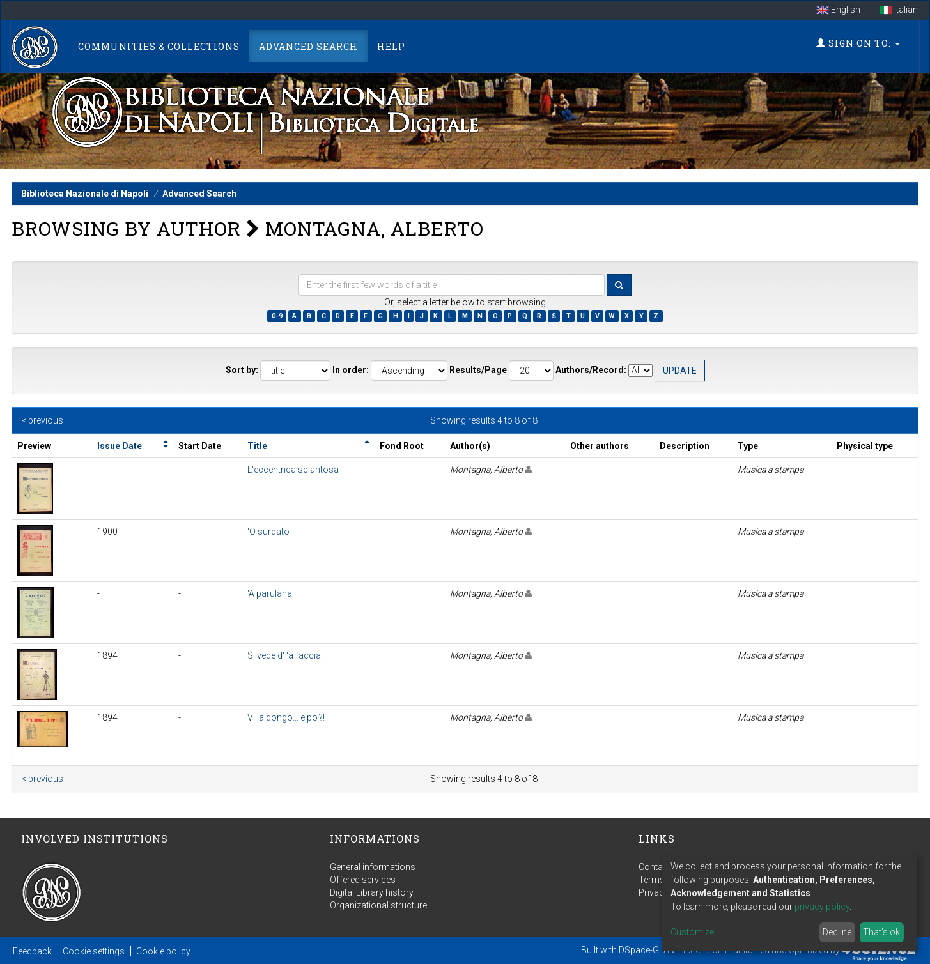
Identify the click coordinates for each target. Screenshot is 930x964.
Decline (837, 932)
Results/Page (478, 370)
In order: (350, 370)
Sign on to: (858, 43)
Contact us (661, 867)
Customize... (695, 932)
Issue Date (119, 446)
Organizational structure (378, 905)
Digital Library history (372, 892)
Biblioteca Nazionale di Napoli (84, 193)
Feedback (32, 951)
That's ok (881, 932)
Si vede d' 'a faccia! (285, 655)
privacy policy (821, 906)
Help (391, 46)
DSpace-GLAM (648, 950)
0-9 (277, 316)
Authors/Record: (590, 370)
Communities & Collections (159, 46)
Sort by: (242, 370)
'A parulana (269, 593)
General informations (372, 867)
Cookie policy (163, 951)
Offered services (363, 880)
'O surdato (268, 531)
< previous (42, 420)
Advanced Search (308, 46)
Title (257, 446)
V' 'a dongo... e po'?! (286, 717)
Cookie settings (94, 951)
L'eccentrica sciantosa (293, 469)
